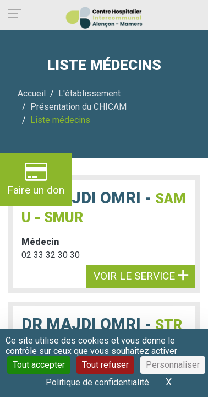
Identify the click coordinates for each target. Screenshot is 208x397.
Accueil (32, 93)
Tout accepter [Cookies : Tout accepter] (39, 365)
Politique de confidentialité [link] (97, 382)
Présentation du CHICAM (78, 106)
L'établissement (89, 93)
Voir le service (141, 276)
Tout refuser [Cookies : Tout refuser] (105, 365)
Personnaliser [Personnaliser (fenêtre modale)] (173, 365)
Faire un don (35, 178)
